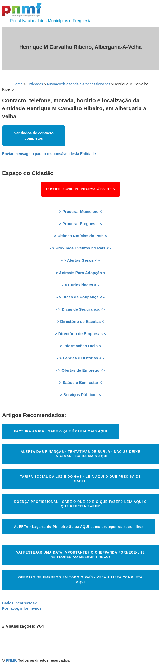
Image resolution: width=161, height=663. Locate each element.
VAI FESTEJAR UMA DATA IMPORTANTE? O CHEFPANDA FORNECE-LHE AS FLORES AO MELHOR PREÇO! (80, 555)
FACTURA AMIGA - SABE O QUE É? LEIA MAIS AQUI (60, 431)
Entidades (35, 84)
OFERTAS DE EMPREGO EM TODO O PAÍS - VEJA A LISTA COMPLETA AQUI (80, 580)
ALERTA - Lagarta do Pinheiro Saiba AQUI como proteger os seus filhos (79, 527)
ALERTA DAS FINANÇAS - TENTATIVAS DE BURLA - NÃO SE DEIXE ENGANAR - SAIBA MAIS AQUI (80, 454)
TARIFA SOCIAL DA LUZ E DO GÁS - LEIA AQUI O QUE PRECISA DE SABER (80, 479)
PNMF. (11, 660)
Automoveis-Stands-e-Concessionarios (78, 84)
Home (17, 84)
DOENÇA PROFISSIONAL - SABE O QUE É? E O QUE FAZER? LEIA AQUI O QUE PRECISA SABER (80, 504)
